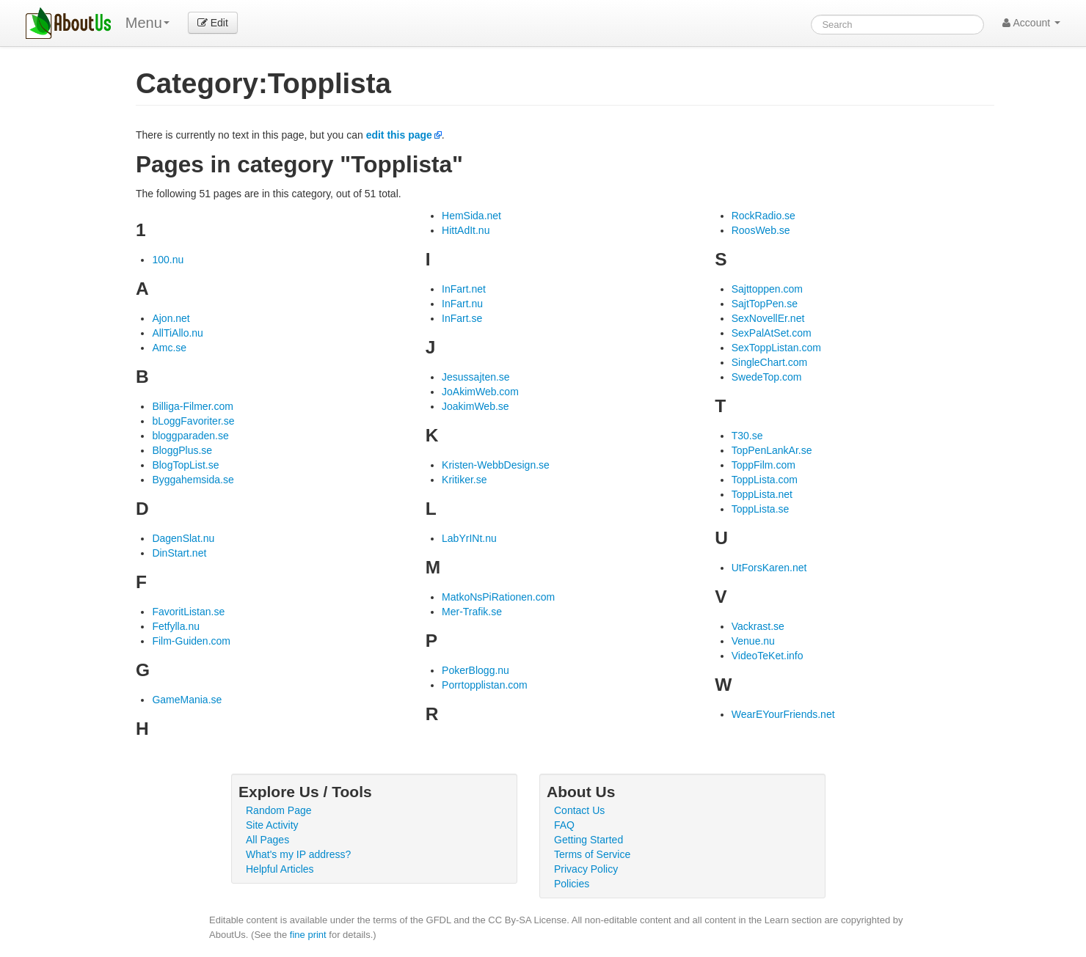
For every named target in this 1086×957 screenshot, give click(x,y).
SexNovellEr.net (768, 318)
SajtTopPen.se (765, 303)
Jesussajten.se (476, 377)
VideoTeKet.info (767, 655)
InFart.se (462, 318)
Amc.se (169, 347)
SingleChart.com (770, 362)
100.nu (167, 259)
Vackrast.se (758, 626)
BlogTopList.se (185, 465)
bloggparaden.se (190, 435)
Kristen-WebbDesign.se (496, 465)
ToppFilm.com (763, 465)
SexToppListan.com (776, 347)
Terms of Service (592, 854)
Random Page (279, 810)
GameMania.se (187, 699)
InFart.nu (462, 303)
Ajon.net (170, 318)
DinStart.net (179, 553)
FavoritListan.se (188, 611)
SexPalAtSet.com (772, 333)
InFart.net (464, 289)
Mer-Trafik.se (472, 611)
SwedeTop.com (767, 377)
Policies (571, 884)
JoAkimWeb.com (480, 391)
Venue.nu (753, 641)
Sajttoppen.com (767, 289)
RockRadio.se (763, 215)
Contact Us (579, 810)
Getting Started (588, 840)
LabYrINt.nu (469, 538)
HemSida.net (471, 215)
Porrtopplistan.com (485, 685)
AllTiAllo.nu (177, 333)
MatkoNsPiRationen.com (498, 597)
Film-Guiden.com (191, 641)
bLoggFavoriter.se (193, 421)
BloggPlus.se (182, 450)
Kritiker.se (464, 479)
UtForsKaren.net (769, 567)
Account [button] (1031, 23)
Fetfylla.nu (176, 626)
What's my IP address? (298, 854)
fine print (308, 934)
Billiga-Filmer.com (192, 406)
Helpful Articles (280, 869)
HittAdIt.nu (465, 230)
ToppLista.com (765, 479)
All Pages (267, 840)
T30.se (747, 435)
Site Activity (272, 825)
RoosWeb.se (761, 230)
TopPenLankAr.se (772, 450)
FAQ (564, 825)
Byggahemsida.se (192, 479)
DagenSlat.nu (183, 538)
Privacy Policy (586, 869)
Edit (212, 23)
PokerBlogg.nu (475, 670)
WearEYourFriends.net (783, 714)
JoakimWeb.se (475, 406)
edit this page (399, 135)
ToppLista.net (762, 494)
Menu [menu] (147, 23)
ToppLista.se (761, 509)
